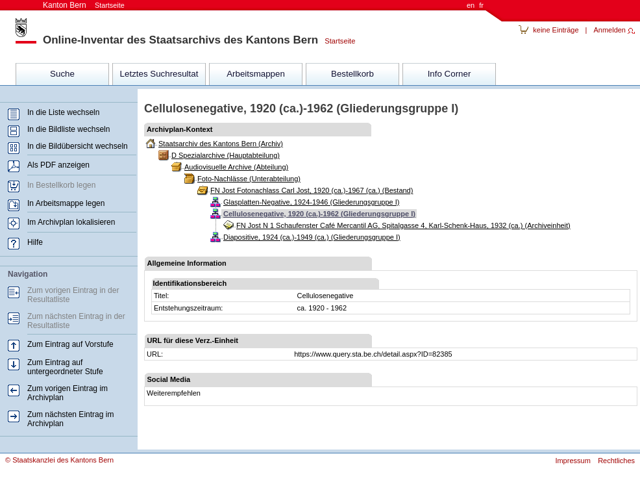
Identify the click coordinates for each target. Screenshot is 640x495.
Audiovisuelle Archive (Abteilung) (236, 167)
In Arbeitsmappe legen (66, 203)
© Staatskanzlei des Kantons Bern (59, 460)
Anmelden (609, 30)
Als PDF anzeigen (58, 165)
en (470, 5)
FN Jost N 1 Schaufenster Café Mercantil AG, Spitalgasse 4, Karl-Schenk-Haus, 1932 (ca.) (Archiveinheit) (403, 225)
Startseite (336, 41)
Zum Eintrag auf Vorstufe (70, 344)
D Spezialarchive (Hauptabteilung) (225, 155)
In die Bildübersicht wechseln (77, 146)
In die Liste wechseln (63, 112)
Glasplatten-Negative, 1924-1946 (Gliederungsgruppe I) (311, 202)
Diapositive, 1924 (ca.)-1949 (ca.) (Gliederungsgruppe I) (311, 237)
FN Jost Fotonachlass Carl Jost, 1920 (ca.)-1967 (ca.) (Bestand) (311, 190)
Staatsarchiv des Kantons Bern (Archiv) (220, 143)
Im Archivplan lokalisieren (71, 222)
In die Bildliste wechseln (68, 129)
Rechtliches (616, 460)
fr (481, 5)
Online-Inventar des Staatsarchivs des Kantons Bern (180, 40)
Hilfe (35, 242)
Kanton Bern (84, 5)
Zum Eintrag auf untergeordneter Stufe (65, 367)
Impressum (572, 460)
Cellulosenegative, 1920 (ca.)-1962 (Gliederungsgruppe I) (319, 214)
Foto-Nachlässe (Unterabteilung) (249, 179)
